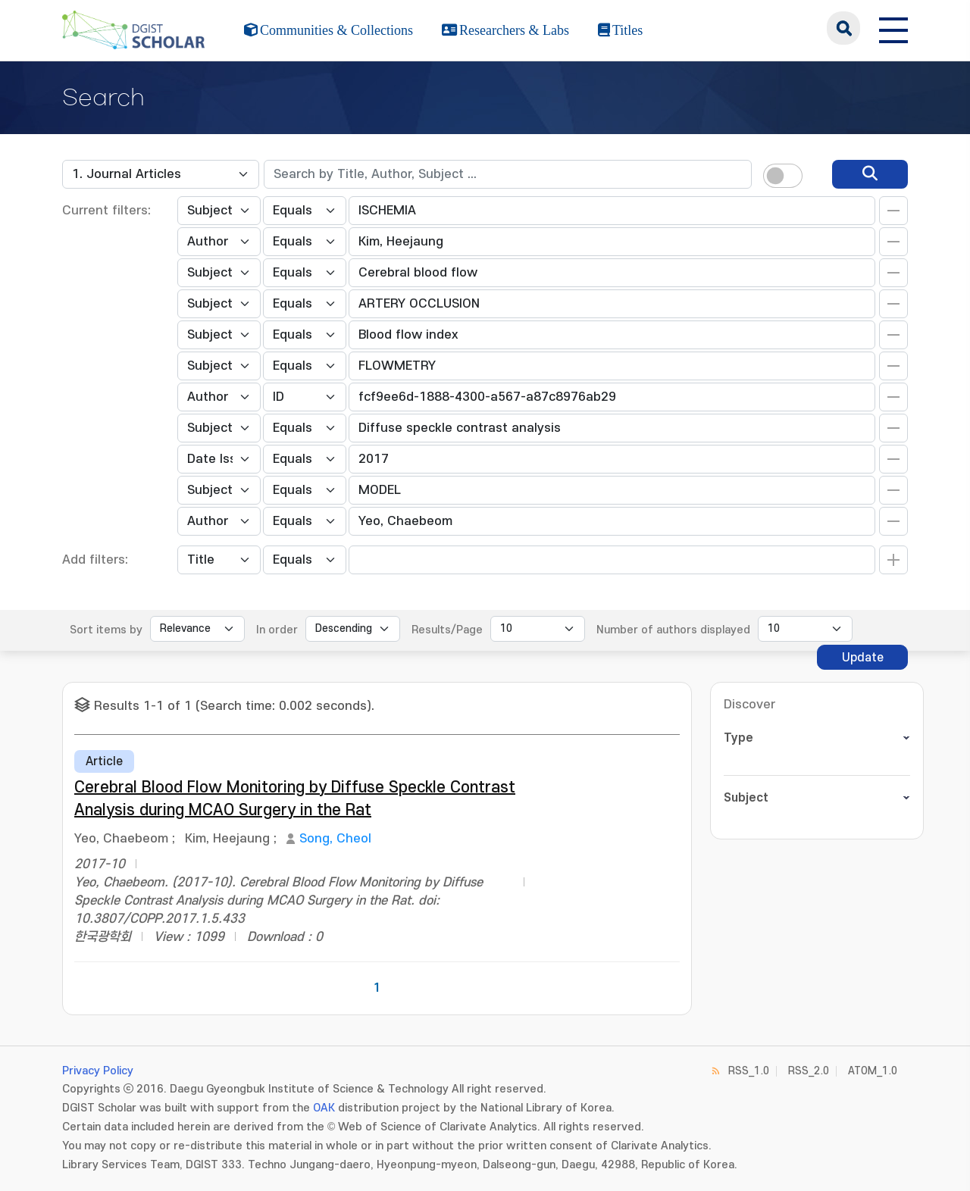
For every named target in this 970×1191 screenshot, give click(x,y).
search (843, 28)
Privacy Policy (97, 1070)
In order (277, 630)
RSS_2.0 (808, 1071)
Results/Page (447, 630)
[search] (870, 174)
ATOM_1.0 (872, 1071)
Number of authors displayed (673, 630)
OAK (324, 1108)
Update (863, 657)
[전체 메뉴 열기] (893, 28)
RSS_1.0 (748, 1071)
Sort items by (106, 630)
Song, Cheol (335, 839)
